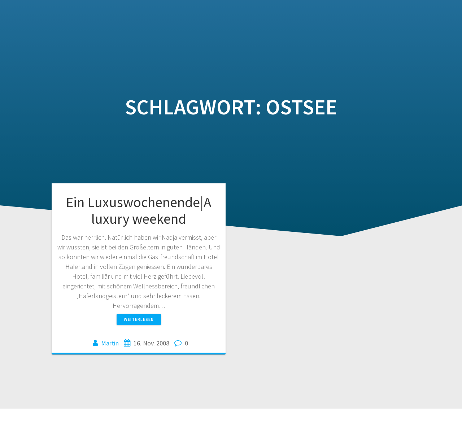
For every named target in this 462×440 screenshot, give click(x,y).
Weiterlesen (139, 319)
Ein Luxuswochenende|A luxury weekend (139, 210)
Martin (110, 343)
